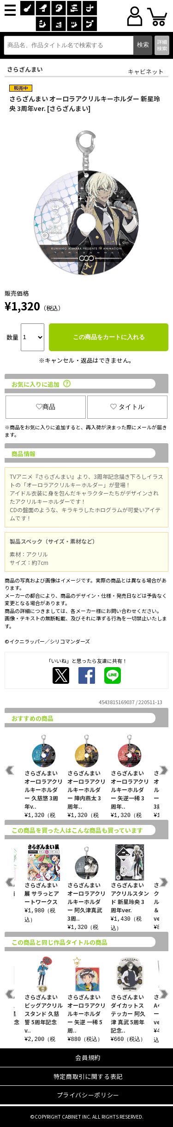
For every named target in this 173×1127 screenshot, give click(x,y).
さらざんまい (25, 69)
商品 (45, 406)
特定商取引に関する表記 (88, 1076)
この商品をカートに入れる (109, 337)
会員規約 (88, 1057)
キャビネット (146, 71)
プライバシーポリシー (88, 1094)
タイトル (127, 406)
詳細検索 (162, 44)
